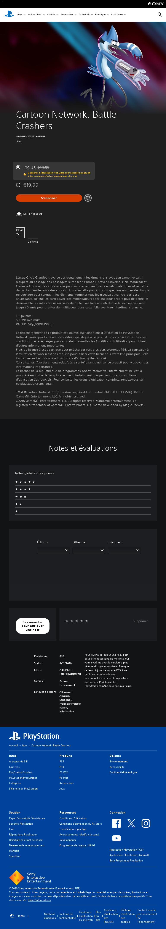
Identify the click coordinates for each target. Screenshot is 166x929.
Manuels (14, 851)
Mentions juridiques (50, 916)
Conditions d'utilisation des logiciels (111, 916)
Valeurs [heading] (115, 756)
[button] (32, 626)
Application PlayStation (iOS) (127, 849)
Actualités (84, 14)
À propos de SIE (18, 761)
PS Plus (51, 14)
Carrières (14, 767)
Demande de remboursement (26, 845)
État (11, 829)
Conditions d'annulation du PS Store (80, 823)
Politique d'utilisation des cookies (128, 916)
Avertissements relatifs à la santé (79, 834)
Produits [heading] (65, 756)
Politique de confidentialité (67, 916)
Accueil (13, 745)
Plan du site (98, 916)
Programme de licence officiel (77, 845)
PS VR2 (63, 772)
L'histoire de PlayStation (23, 788)
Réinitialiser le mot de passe (26, 840)
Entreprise (15, 783)
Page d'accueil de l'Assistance (27, 818)
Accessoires (67, 14)
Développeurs (67, 840)
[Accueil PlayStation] (9, 15)
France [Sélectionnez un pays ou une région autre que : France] (19, 916)
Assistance (117, 14)
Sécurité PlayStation (21, 823)
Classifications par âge (72, 829)
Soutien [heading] (14, 812)
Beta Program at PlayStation (126, 860)
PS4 (39, 14)
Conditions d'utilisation (72, 818)
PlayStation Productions (23, 778)
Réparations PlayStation (23, 834)
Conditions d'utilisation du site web (86, 916)
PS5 (30, 14)
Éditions (43, 542)
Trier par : (115, 542)
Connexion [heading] (118, 812)
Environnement (119, 761)
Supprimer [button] (140, 621)
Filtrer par (79, 542)
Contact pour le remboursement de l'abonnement (147, 916)
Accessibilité (117, 767)
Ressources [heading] (67, 812)
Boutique (100, 14)
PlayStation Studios (20, 772)
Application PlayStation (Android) (129, 855)
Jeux (19, 14)
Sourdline (14, 856)
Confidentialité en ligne (123, 772)
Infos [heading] (12, 756)
